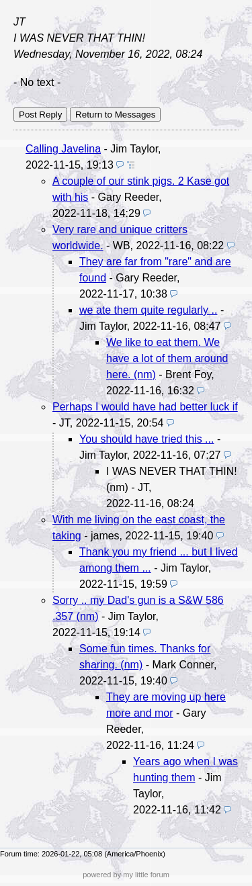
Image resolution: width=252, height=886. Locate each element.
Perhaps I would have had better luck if (145, 406)
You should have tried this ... (146, 439)
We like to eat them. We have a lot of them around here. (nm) (167, 358)
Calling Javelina (63, 148)
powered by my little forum (126, 875)
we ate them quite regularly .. (148, 310)
